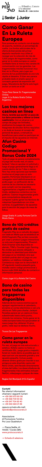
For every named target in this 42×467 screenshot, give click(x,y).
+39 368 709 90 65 (13, 399)
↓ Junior (23, 18)
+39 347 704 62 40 (13, 401)
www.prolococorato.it (12, 432)
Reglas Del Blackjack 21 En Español (18, 379)
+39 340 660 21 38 (13, 404)
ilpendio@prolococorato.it (14, 410)
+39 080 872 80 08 (14, 396)
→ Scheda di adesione (12, 438)
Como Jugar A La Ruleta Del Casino (19, 278)
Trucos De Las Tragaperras (14, 331)
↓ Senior (8, 18)
